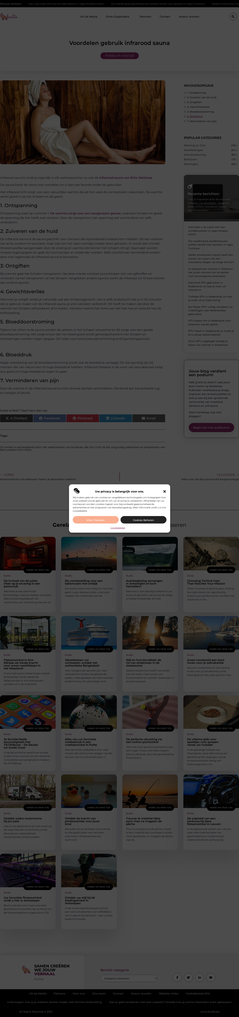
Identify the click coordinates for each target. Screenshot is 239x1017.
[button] (164, 491)
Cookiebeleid (117, 527)
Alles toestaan (96, 519)
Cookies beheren (143, 519)
